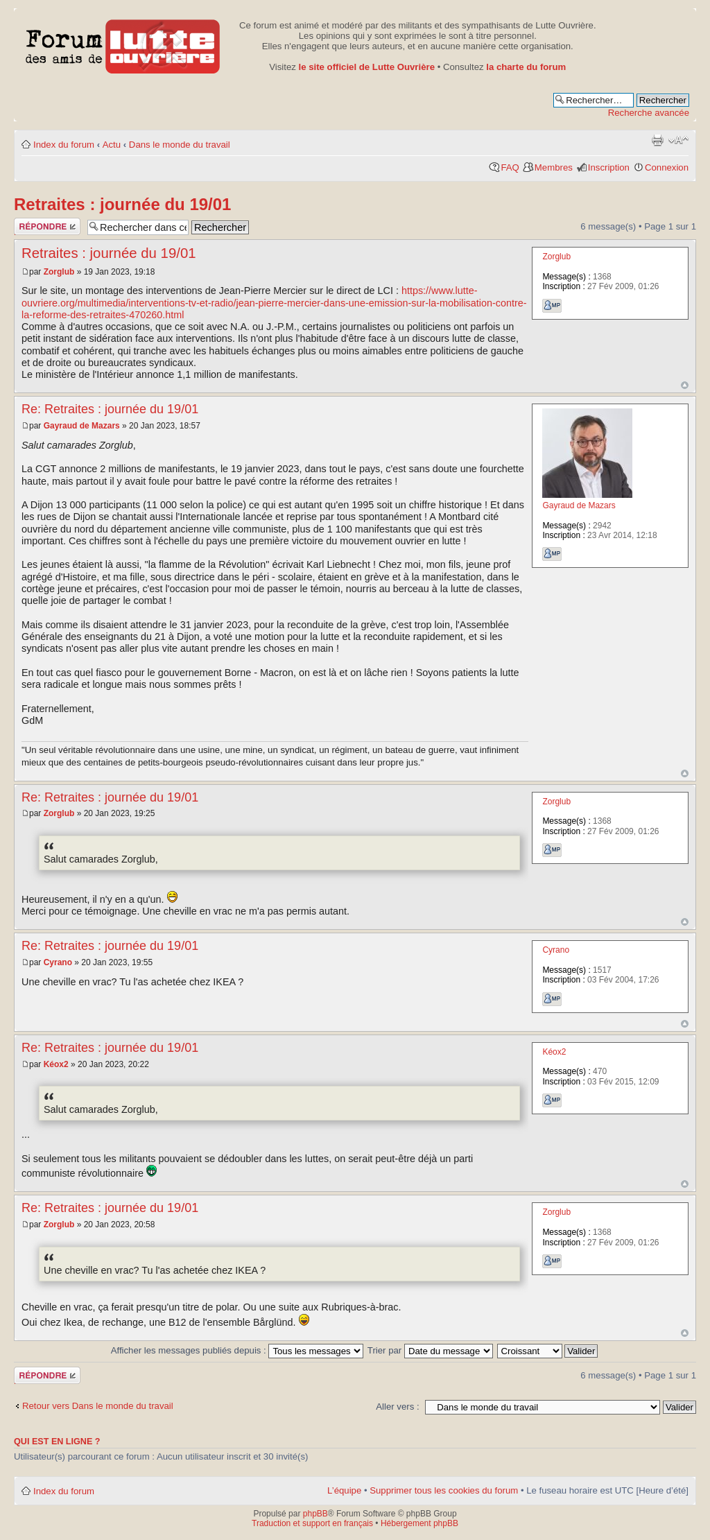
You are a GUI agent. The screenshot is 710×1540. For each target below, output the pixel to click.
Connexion (667, 167)
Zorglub (59, 272)
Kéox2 (56, 1064)
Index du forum (63, 144)
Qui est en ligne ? (57, 1441)
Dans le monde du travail (179, 144)
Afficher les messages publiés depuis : (237, 1350)
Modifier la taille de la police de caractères (678, 140)
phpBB (315, 1514)
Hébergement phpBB (419, 1523)
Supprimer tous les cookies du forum (444, 1490)
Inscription (609, 167)
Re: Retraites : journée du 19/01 (109, 409)
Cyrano (58, 962)
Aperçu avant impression (657, 140)
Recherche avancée (648, 112)
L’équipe (344, 1490)
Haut (685, 385)
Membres (554, 167)
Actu (112, 144)
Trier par (430, 1350)
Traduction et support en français (312, 1523)
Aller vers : (397, 1406)
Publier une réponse (47, 226)
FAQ (510, 167)
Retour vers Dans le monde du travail (97, 1406)
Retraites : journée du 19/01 (122, 204)
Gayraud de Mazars (82, 426)
